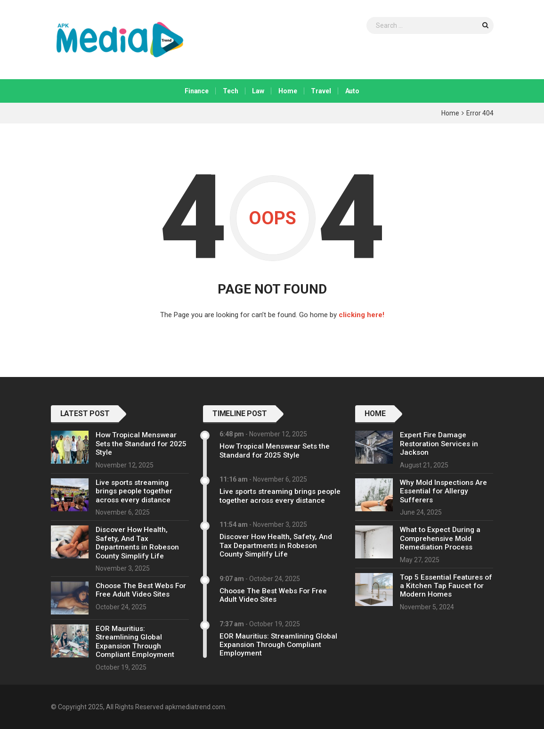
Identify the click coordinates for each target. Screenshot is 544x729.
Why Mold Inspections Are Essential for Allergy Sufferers (443, 491)
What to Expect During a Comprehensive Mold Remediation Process (440, 538)
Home (287, 91)
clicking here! (361, 315)
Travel (321, 91)
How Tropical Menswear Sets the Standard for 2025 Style (141, 444)
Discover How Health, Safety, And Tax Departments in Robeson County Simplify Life (137, 542)
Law (258, 91)
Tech (230, 91)
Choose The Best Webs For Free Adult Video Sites (141, 590)
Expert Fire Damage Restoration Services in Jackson (439, 444)
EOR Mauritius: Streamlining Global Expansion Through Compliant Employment (135, 641)
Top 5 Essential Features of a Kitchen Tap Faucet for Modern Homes (446, 586)
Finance (197, 91)
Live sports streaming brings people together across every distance (134, 491)
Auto (352, 91)
